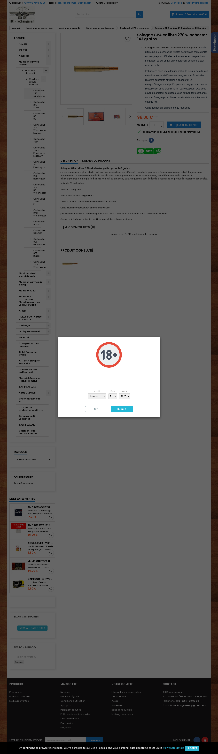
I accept (192, 748)
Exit (96, 409)
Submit (121, 409)
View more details (173, 748)
